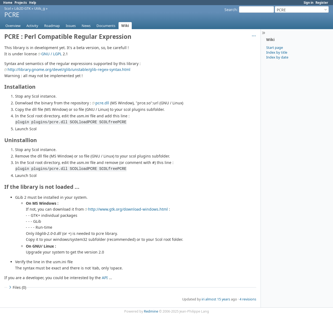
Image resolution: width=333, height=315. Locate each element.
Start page (274, 47)
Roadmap (52, 25)
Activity (32, 25)
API (105, 277)
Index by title (276, 52)
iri (203, 299)
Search (230, 9)
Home (7, 3)
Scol (7, 8)
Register (321, 3)
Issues (71, 25)
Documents (105, 25)
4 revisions (248, 299)
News (86, 25)
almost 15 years (217, 299)
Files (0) (17, 287)
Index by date (277, 57)
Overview (12, 25)
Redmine (151, 311)
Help (32, 3)
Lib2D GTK (22, 8)
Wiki (125, 25)
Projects (21, 3)
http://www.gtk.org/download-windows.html (128, 209)
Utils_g (39, 8)
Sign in (308, 3)
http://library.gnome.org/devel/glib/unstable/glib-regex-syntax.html (69, 69)
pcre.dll (102, 102)
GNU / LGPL (51, 53)
